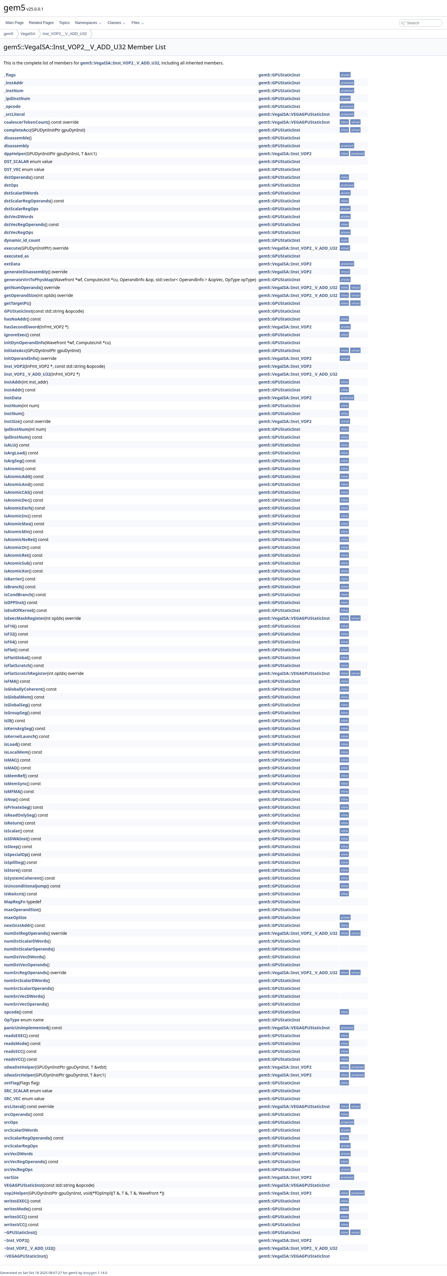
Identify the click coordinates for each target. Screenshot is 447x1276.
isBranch (13, 586)
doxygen (90, 1272)
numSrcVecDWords (23, 996)
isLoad (10, 744)
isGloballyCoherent (23, 689)
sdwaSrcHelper (19, 1075)
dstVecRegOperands (24, 224)
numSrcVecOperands (25, 1004)
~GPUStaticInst (19, 1232)
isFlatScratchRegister (25, 673)
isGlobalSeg (16, 705)
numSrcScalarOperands (28, 988)
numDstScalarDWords (26, 941)
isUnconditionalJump (25, 886)
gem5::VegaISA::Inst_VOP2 (285, 153)
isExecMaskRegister (24, 618)
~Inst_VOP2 (15, 1240)
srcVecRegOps (18, 1169)
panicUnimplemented (26, 1027)
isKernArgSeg (17, 728)
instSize (12, 421)
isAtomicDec (16, 500)
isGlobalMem (17, 697)
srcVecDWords (18, 1153)
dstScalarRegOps (21, 208)
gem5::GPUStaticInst (279, 75)
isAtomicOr (15, 547)
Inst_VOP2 (14, 366)
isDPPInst (14, 602)
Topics (64, 22)
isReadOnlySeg (19, 815)
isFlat (9, 649)
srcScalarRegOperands (27, 1138)
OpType (12, 1020)
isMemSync (15, 783)
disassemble (16, 138)
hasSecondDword (21, 327)
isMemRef (14, 775)
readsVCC (13, 1059)
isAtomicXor (16, 571)
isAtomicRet (16, 555)
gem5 (8, 33)
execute (12, 248)
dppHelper (14, 153)
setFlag (11, 1083)
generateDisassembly (26, 271)
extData (12, 264)
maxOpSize (15, 917)
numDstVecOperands (25, 964)
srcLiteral (13, 1106)
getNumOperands (22, 287)
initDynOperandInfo (24, 342)
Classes (117, 22)
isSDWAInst (15, 838)
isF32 (9, 634)
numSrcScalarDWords (25, 980)
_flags (10, 75)
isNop (10, 799)
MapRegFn (15, 901)
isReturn (12, 823)
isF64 (9, 642)
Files (137, 22)
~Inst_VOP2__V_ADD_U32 (28, 1248)
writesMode (16, 1209)
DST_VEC (12, 169)
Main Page (15, 22)
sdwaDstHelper (19, 1067)
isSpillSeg (13, 862)
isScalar (12, 831)
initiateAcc (15, 350)
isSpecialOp (15, 854)
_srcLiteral (14, 114)
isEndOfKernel (18, 610)
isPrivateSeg (16, 807)
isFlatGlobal (16, 657)
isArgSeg (13, 460)
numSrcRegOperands (25, 972)
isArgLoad (14, 453)
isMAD (10, 768)
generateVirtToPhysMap (28, 279)
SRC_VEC (12, 1098)
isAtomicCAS (16, 492)
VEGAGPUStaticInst (23, 1185)
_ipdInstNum (17, 98)
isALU (9, 445)
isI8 (7, 720)
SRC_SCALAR (16, 1090)
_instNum (13, 90)
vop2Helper (15, 1193)
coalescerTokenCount (26, 122)
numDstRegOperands (25, 933)
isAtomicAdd (17, 476)
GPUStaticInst (18, 311)
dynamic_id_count (22, 240)
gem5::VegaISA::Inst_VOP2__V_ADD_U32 (119, 63)
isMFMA (12, 791)
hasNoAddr (15, 319)
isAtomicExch (17, 508)
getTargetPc (16, 303)
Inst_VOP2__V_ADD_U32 (65, 33)
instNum (13, 405)
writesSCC (14, 1216)
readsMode (15, 1043)
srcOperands (17, 1114)
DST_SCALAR (16, 161)
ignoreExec (15, 334)
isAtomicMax (17, 523)
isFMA (10, 681)
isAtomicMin (16, 531)
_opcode (12, 106)
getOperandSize (20, 295)
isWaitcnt (13, 894)
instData (13, 397)
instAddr (13, 382)
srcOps (11, 1122)
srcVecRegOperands (24, 1161)
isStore (11, 870)
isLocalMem (16, 752)
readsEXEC (14, 1035)
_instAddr (13, 82)
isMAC (10, 760)
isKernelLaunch (20, 736)
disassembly (16, 145)
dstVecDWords (18, 216)
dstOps (11, 185)
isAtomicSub (16, 563)
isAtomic (13, 468)
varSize (11, 1177)
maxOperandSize (21, 909)
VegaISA (28, 33)
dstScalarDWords (21, 193)
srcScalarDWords (21, 1130)
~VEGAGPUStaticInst (24, 1256)
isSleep (11, 846)
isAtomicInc (16, 516)
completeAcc (17, 130)
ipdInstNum (16, 429)
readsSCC (13, 1051)
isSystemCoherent (22, 878)
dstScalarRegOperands (27, 201)
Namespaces (88, 22)
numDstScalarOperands (28, 949)
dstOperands (17, 177)
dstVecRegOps (18, 232)
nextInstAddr (17, 925)
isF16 (9, 626)
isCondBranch (18, 594)
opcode (11, 1012)
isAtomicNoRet (19, 539)
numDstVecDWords (23, 957)
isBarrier (13, 579)
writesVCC (14, 1224)
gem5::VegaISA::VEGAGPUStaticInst (294, 114)
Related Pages (41, 22)
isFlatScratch (17, 665)
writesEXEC (15, 1201)
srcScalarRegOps (21, 1146)
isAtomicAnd (17, 484)
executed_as (16, 256)
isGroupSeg (15, 712)
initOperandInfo (20, 358)
